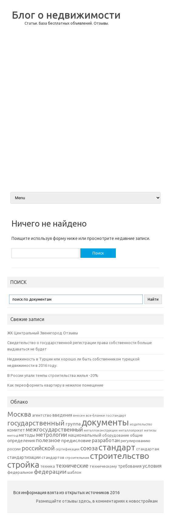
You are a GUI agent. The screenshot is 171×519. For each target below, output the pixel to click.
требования (130, 466)
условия (152, 466)
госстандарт (116, 415)
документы (105, 422)
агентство (42, 415)
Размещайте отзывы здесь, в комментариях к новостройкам (97, 501)
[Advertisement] (145, 95)
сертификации (67, 449)
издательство (141, 424)
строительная (77, 457)
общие (136, 435)
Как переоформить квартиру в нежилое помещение (55, 385)
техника (47, 466)
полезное (48, 440)
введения (62, 415)
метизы (150, 430)
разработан (106, 440)
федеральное (20, 472)
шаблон (74, 472)
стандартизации (24, 457)
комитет (16, 430)
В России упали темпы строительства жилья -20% (52, 375)
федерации (50, 471)
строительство (119, 455)
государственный (36, 423)
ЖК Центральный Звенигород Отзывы (42, 333)
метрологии (51, 435)
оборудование (115, 435)
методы (27, 435)
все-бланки (95, 415)
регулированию (135, 441)
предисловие (76, 440)
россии (14, 449)
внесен (79, 415)
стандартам (147, 449)
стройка (23, 464)
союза (89, 448)
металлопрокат (131, 430)
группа (73, 423)
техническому (103, 466)
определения (21, 440)
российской (38, 448)
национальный (84, 435)
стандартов (53, 457)
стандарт (117, 447)
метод (12, 435)
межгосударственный (54, 429)
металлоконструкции (101, 430)
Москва (19, 414)
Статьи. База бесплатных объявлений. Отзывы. (67, 23)
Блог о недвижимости (66, 14)
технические (72, 466)
